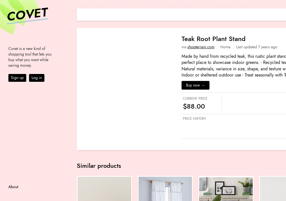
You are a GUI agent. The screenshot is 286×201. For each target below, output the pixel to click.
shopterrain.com (200, 47)
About (13, 187)
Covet (27, 15)
